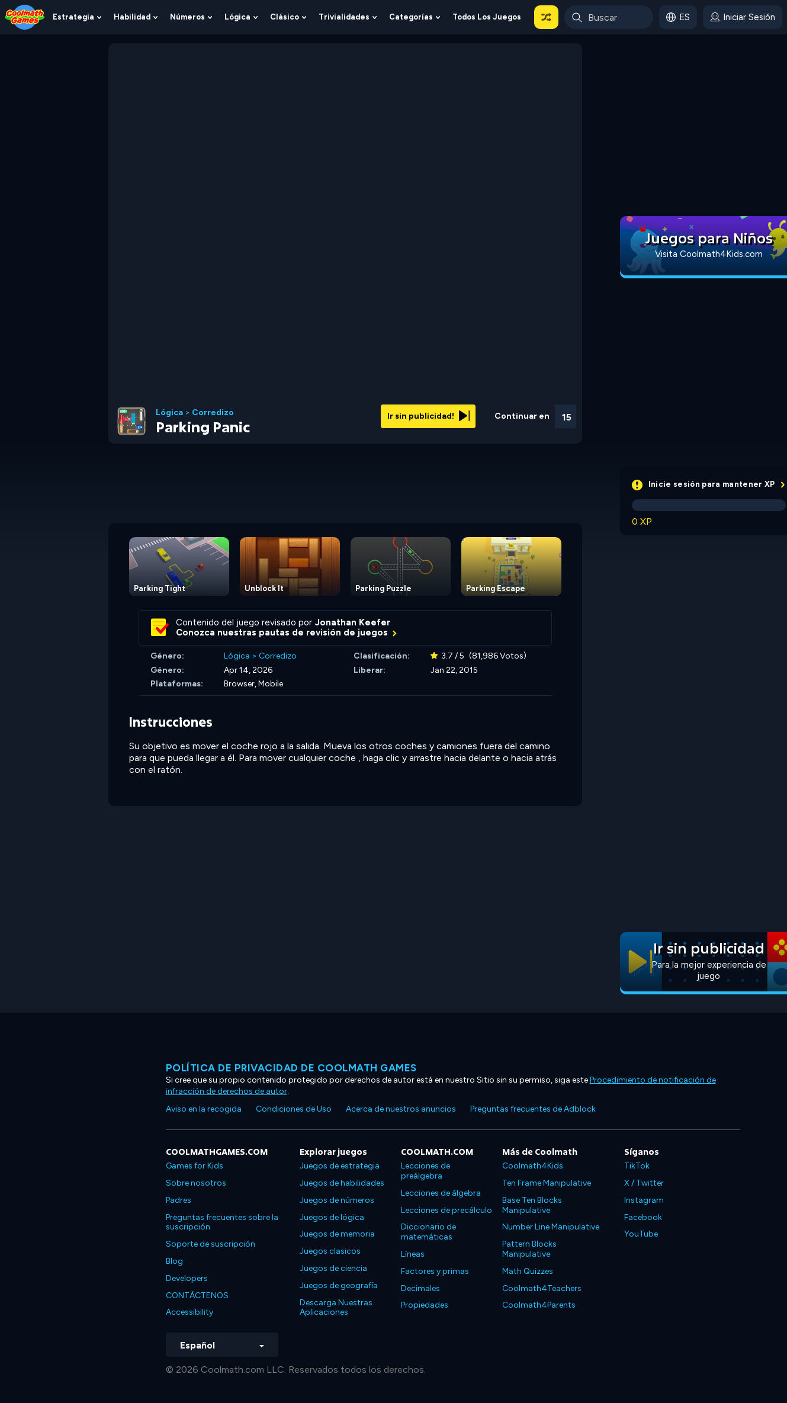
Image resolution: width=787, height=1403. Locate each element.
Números (187, 16)
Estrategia (73, 16)
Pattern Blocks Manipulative (529, 1249)
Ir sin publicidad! (428, 416)
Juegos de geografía (339, 1285)
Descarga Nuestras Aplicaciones (336, 1308)
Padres (178, 1200)
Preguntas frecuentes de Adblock (533, 1109)
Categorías (411, 16)
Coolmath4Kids (532, 1166)
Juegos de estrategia (340, 1166)
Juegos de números (337, 1200)
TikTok (637, 1166)
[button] (546, 17)
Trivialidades (344, 16)
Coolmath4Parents (539, 1305)
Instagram (644, 1200)
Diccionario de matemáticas (428, 1232)
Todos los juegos (486, 16)
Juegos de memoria (337, 1234)
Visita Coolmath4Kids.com (709, 254)
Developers (187, 1278)
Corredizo (213, 413)
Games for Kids (194, 1166)
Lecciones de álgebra (441, 1193)
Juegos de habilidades (342, 1183)
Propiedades (424, 1305)
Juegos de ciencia (333, 1268)
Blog (174, 1261)
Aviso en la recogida (204, 1109)
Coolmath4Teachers (542, 1288)
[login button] (742, 17)
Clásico (284, 16)
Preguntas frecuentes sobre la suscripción (222, 1222)
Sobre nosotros (196, 1183)
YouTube (641, 1234)
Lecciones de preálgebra (425, 1171)
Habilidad (132, 16)
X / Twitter (644, 1183)
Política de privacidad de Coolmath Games (291, 1068)
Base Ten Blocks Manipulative (532, 1205)
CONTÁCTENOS (197, 1295)
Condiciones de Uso (294, 1109)
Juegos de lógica (332, 1217)
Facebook (643, 1217)
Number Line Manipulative (550, 1227)
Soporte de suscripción (210, 1244)
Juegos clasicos (330, 1251)
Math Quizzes (527, 1271)
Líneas (413, 1254)
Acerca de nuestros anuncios (401, 1109)
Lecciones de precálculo (446, 1210)
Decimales (420, 1288)
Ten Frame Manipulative (546, 1183)
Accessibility (189, 1312)
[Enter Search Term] (608, 17)
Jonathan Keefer (352, 622)
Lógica (237, 16)
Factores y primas (435, 1271)
